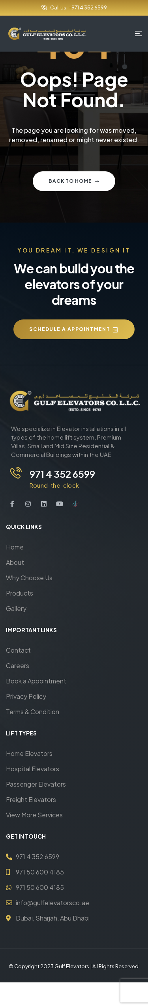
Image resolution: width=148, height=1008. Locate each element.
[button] (73, 329)
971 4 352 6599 (62, 474)
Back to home (74, 181)
